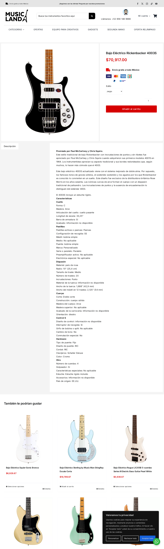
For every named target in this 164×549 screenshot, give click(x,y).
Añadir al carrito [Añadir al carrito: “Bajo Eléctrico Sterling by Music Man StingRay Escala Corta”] (67, 486)
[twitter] (142, 4)
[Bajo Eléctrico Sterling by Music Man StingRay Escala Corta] (82, 439)
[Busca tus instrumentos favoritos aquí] (62, 16)
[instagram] (147, 4)
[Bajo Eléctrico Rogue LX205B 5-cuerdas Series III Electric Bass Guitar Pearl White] (136, 439)
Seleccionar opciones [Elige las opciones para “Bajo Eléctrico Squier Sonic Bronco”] (16, 486)
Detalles (47, 489)
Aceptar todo (147, 538)
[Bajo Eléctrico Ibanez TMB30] (28, 521)
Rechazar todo (130, 538)
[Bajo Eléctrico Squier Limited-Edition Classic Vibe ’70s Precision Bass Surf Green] (82, 521)
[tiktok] (152, 4)
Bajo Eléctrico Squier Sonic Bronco (22, 467)
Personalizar (113, 538)
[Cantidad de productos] (148, 100)
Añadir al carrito (131, 109)
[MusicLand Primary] (16, 10)
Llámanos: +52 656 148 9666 (116, 19)
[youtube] (156, 4)
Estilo (108, 86)
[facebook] (138, 4)
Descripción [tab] (10, 146)
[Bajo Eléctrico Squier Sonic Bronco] (28, 439)
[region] (130, 527)
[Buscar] (92, 16)
